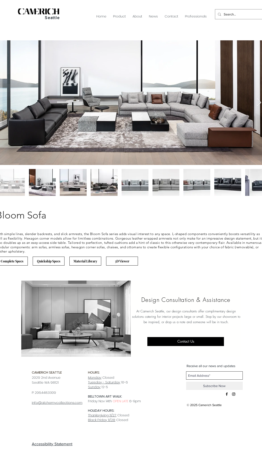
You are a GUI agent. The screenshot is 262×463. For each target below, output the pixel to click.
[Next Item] (259, 102)
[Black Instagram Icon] (234, 394)
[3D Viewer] (122, 261)
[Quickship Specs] (48, 261)
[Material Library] (85, 261)
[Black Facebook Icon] (227, 394)
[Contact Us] (185, 341)
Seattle (52, 17)
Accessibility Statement (52, 444)
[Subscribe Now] (214, 386)
